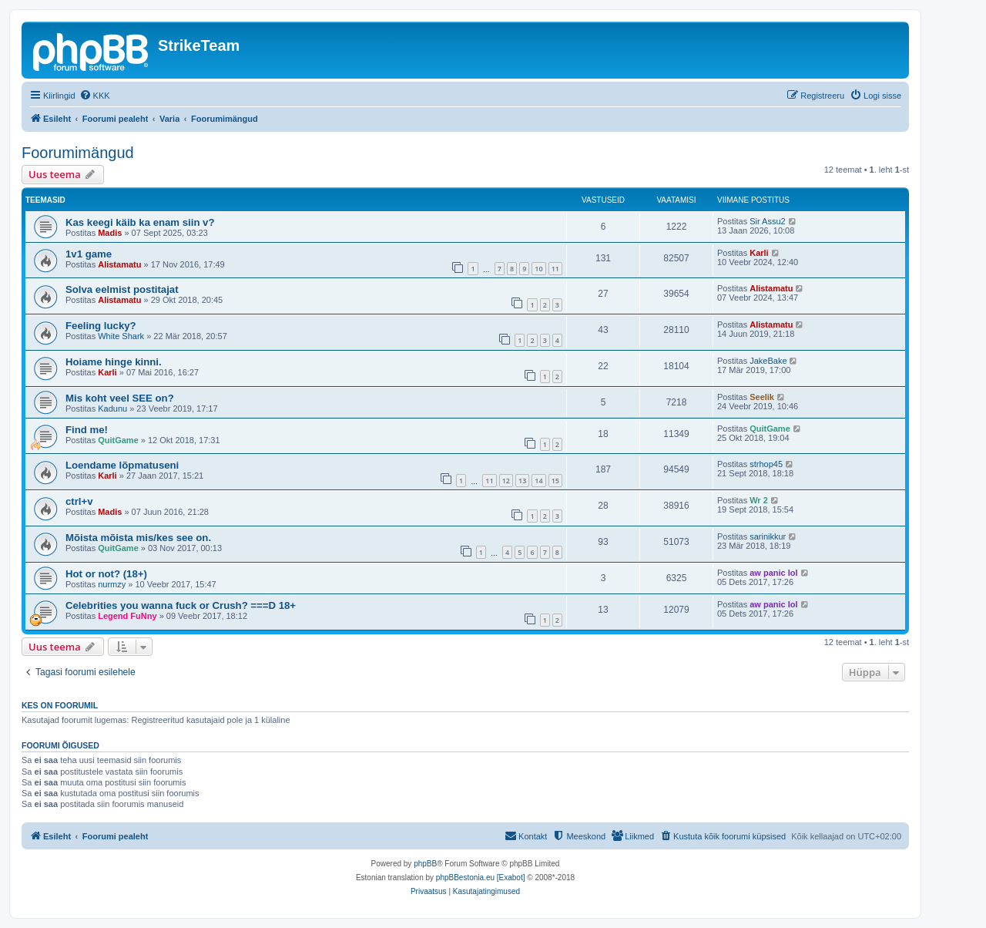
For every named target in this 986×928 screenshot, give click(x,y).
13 (522, 481)
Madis (110, 232)
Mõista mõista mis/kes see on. (138, 537)
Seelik (762, 397)
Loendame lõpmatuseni (122, 465)
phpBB (425, 863)
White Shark (121, 336)
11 (555, 269)
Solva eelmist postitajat (122, 289)
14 (538, 481)
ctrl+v (79, 501)
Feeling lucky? (100, 325)
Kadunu (112, 408)
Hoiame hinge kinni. (113, 362)
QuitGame (118, 440)
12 (506, 481)
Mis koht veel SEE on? (119, 398)
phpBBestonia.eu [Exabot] (480, 877)
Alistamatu (119, 264)
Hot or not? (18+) (106, 574)
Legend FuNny (127, 615)
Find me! (86, 429)
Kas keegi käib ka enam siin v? (140, 222)
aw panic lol (773, 572)
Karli (759, 252)
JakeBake (768, 360)
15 (555, 481)
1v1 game (88, 254)
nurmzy (112, 584)
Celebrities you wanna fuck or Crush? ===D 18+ (180, 605)
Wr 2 (759, 500)
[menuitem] (94, 95)
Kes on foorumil (60, 705)
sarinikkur (768, 536)
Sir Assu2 (767, 221)
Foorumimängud (78, 152)
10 (538, 269)
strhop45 (766, 464)
